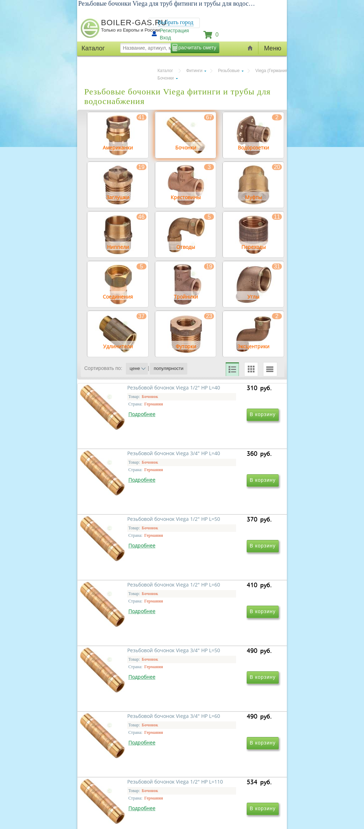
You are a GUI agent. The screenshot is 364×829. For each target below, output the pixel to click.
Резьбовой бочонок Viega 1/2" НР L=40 (133, 460)
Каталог (165, 70)
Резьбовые (229, 70)
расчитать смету (197, 47)
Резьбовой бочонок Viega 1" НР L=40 (227, 767)
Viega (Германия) (272, 70)
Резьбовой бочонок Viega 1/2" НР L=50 (133, 562)
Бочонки (165, 78)
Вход (165, 37)
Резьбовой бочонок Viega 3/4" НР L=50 (133, 665)
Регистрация (174, 30)
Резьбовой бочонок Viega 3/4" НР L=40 (229, 460)
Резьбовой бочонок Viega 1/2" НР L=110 (133, 767)
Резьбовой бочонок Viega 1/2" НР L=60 (229, 562)
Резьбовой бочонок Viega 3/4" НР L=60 (229, 665)
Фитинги (194, 70)
